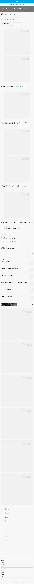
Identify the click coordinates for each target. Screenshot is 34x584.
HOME (11, 4)
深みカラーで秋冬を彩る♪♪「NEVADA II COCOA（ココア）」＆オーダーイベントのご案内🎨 (14, 282)
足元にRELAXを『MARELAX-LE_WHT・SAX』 (11, 524)
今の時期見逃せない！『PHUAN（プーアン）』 (11, 516)
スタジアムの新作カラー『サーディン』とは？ (7, 289)
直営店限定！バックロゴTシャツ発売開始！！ (7, 296)
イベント (23, 4)
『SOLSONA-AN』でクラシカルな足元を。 (7, 275)
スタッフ (14, 4)
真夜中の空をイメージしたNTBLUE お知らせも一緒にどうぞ (9, 268)
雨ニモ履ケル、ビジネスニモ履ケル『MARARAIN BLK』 (12, 532)
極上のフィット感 (7, 536)
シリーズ (20, 4)
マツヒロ (2, 10)
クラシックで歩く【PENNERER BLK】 (10, 520)
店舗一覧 (17, 4)
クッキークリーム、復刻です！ (5, 261)
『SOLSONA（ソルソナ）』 (19, 86)
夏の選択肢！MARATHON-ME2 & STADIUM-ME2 (11, 528)
